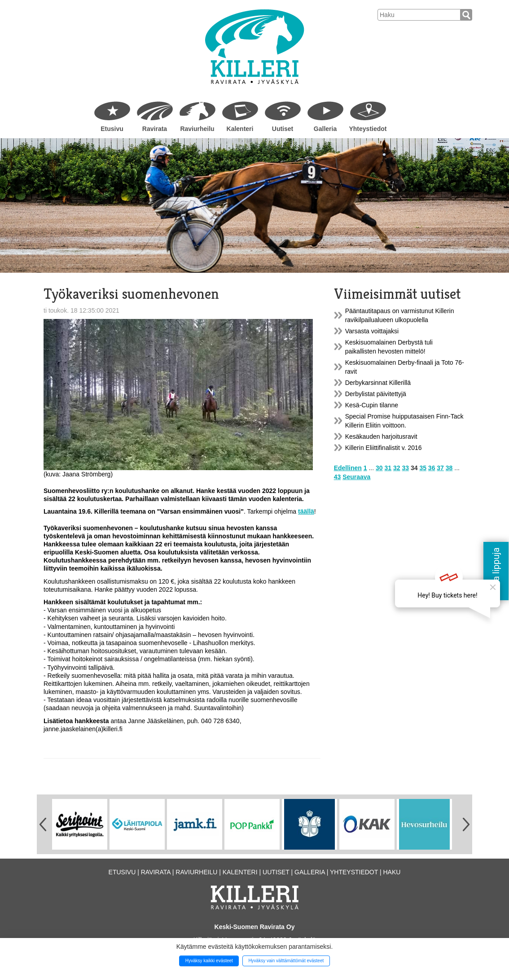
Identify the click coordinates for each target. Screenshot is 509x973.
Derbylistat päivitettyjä (375, 393)
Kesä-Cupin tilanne (371, 405)
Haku (391, 872)
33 (405, 467)
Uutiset (282, 128)
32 (396, 467)
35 (422, 467)
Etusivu (112, 128)
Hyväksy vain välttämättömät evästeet (286, 960)
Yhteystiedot (367, 128)
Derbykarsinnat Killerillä (378, 382)
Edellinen (348, 467)
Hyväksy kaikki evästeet (209, 960)
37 (440, 467)
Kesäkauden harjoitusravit (381, 436)
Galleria (325, 128)
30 (379, 467)
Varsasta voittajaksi (372, 331)
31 (388, 467)
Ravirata (154, 128)
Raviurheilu (197, 128)
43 (337, 476)
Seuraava (356, 476)
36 (431, 467)
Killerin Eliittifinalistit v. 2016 (383, 447)
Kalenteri (240, 128)
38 (449, 467)
